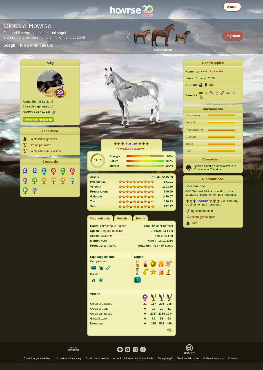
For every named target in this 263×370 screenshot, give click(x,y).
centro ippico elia (212, 71)
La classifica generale (44, 139)
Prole (193, 223)
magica (111, 245)
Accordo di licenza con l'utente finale (133, 358)
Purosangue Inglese (113, 226)
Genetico (123, 218)
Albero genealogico (202, 217)
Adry (50, 63)
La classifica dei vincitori (45, 151)
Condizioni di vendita (97, 358)
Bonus (140, 218)
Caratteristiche (100, 218)
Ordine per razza (40, 145)
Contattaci (233, 358)
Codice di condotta (213, 358)
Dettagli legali (165, 358)
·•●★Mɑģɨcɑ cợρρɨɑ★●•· (131, 148)
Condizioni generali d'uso (37, 358)
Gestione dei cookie (188, 358)
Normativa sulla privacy (68, 358)
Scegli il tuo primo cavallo (28, 45)
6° (53, 106)
